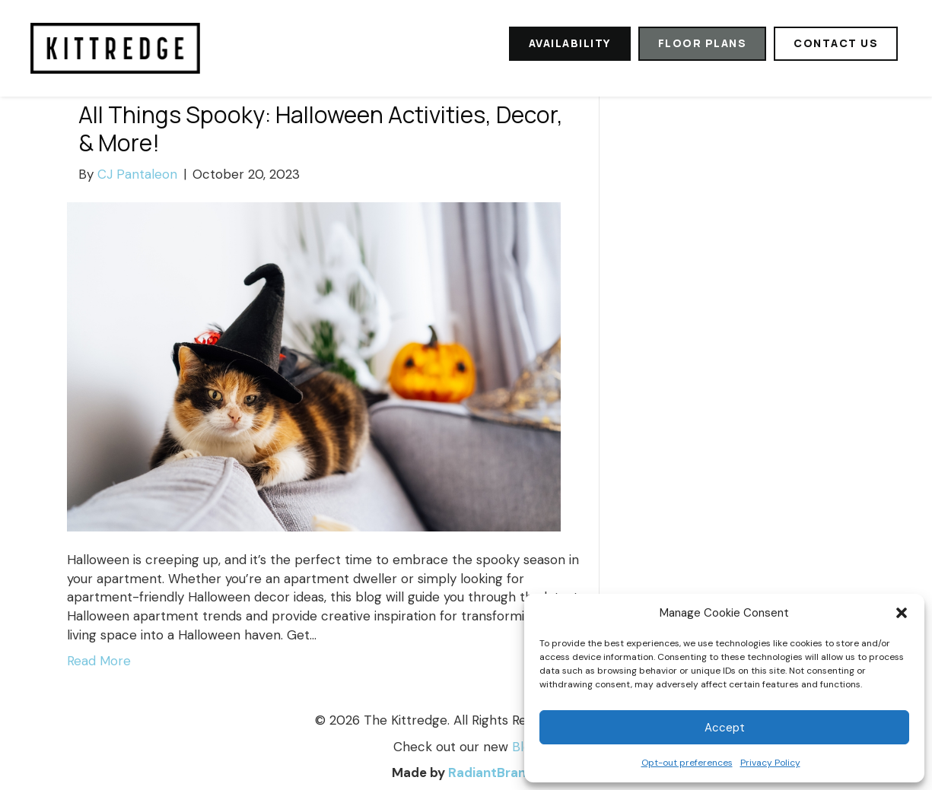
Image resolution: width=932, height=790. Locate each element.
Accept (725, 727)
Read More (99, 660)
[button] (901, 612)
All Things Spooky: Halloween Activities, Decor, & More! (320, 129)
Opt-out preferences (687, 763)
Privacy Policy (770, 763)
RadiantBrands (494, 772)
